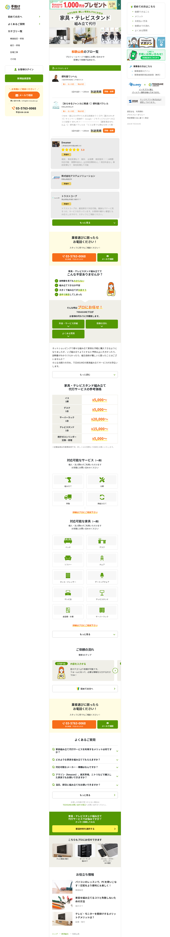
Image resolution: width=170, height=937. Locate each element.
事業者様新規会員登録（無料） (147, 74)
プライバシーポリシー (136, 114)
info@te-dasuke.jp (29, 100)
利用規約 (139, 111)
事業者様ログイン (142, 71)
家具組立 (65, 934)
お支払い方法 (141, 20)
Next (115, 670)
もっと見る (85, 222)
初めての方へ (15, 16)
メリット (139, 16)
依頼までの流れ (142, 25)
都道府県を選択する (85, 828)
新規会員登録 (24, 78)
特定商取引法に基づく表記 (138, 118)
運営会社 (130, 111)
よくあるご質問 (16, 24)
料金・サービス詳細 (68, 323)
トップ (55, 934)
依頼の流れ (102, 323)
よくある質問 (68, 333)
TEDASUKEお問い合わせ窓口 (74, 804)
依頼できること (142, 11)
